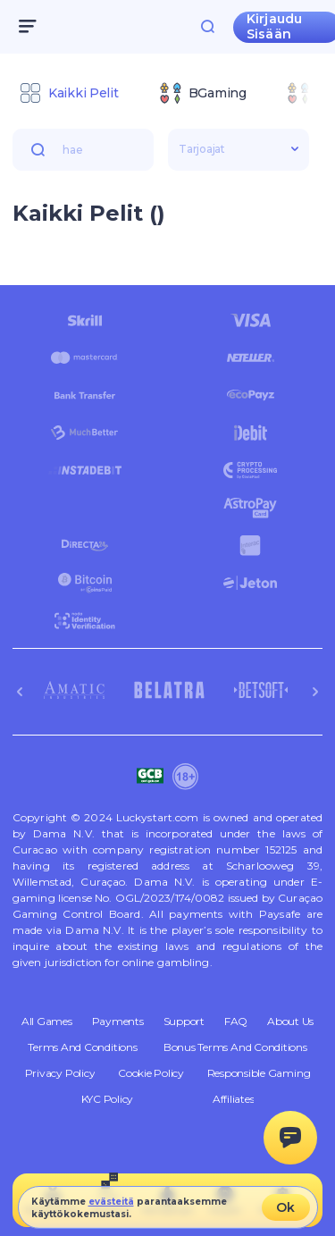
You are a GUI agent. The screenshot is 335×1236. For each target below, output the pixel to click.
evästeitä (111, 1201)
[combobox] (167, 95)
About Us (290, 1021)
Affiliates (234, 1099)
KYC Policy (107, 1099)
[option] (69, 93)
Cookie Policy (151, 1073)
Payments (118, 1021)
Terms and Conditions (82, 1047)
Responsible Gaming (259, 1073)
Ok (285, 1207)
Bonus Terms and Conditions (235, 1047)
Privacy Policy (60, 1073)
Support (184, 1021)
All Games (46, 1021)
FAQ (235, 1021)
